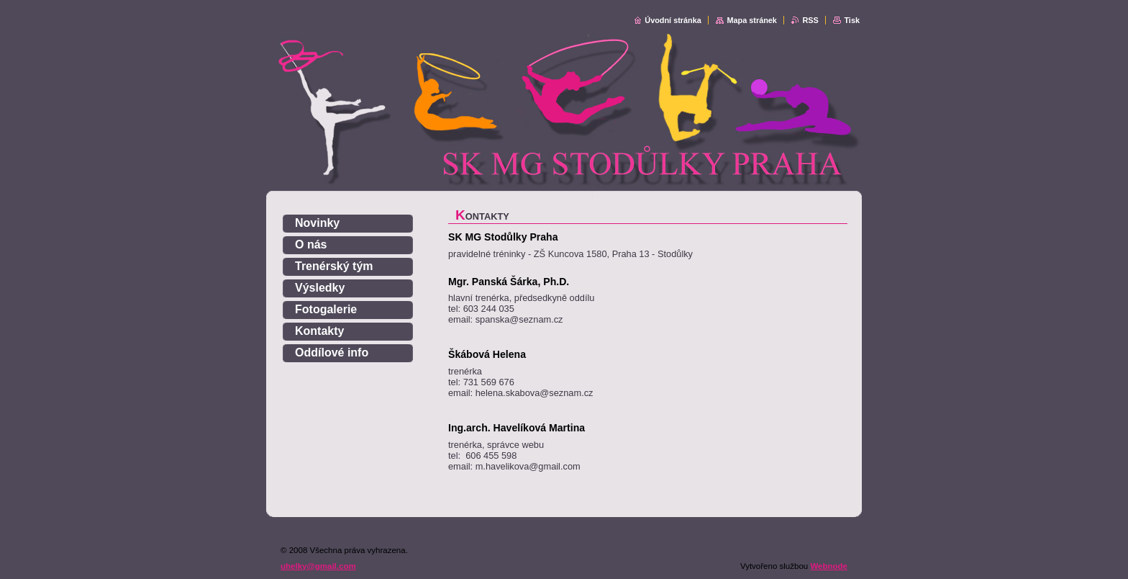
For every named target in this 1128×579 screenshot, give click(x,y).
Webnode (828, 566)
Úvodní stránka (673, 20)
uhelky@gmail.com (318, 566)
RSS (810, 20)
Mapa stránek (752, 20)
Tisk (852, 20)
